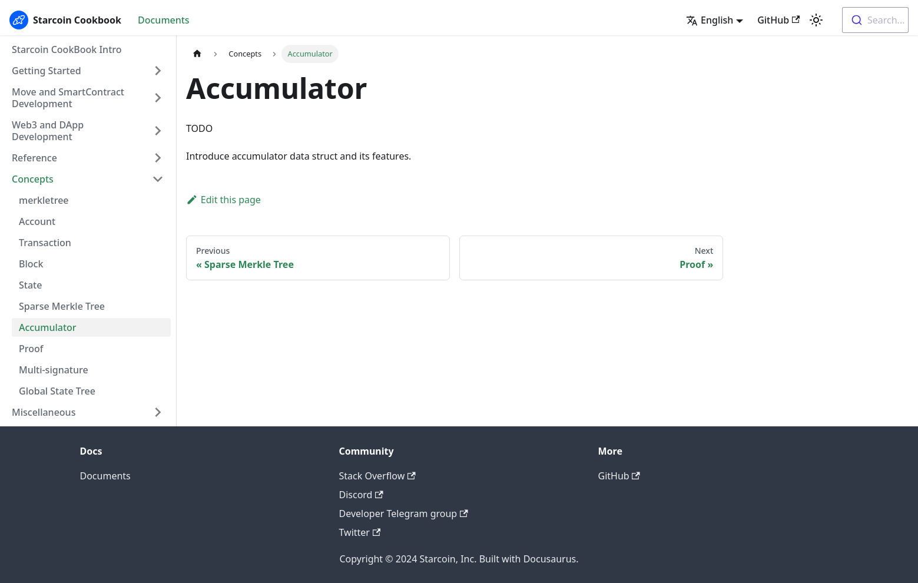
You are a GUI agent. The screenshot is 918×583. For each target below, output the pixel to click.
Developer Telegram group (403, 513)
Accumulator (48, 327)
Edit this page (223, 199)
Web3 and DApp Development (48, 130)
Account (37, 221)
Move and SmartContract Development (68, 97)
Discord (361, 494)
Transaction (45, 242)
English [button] (709, 20)
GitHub (778, 20)
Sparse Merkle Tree (62, 306)
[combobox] (875, 20)
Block (31, 263)
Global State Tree (57, 391)
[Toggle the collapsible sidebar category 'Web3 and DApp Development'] (158, 130)
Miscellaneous (43, 412)
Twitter (360, 532)
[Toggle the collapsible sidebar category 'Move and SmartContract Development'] (158, 97)
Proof (31, 348)
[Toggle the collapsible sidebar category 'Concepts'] (158, 179)
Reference (34, 157)
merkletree (44, 200)
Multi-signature (53, 369)
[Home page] (197, 54)
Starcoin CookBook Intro (67, 49)
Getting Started (46, 70)
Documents (164, 20)
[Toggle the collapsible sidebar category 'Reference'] (158, 157)
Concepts (33, 179)
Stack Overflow (377, 475)
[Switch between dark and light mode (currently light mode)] (816, 20)
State (30, 285)
